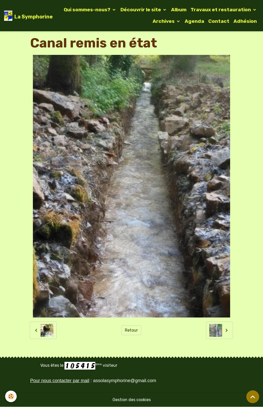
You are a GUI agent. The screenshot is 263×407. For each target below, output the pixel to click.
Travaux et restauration (221, 10)
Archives (164, 21)
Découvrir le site (141, 10)
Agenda (194, 21)
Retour (131, 330)
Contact (218, 21)
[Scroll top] (252, 396)
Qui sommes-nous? (87, 10)
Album (178, 10)
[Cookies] (11, 396)
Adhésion (245, 21)
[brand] (24, 16)
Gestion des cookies (131, 399)
